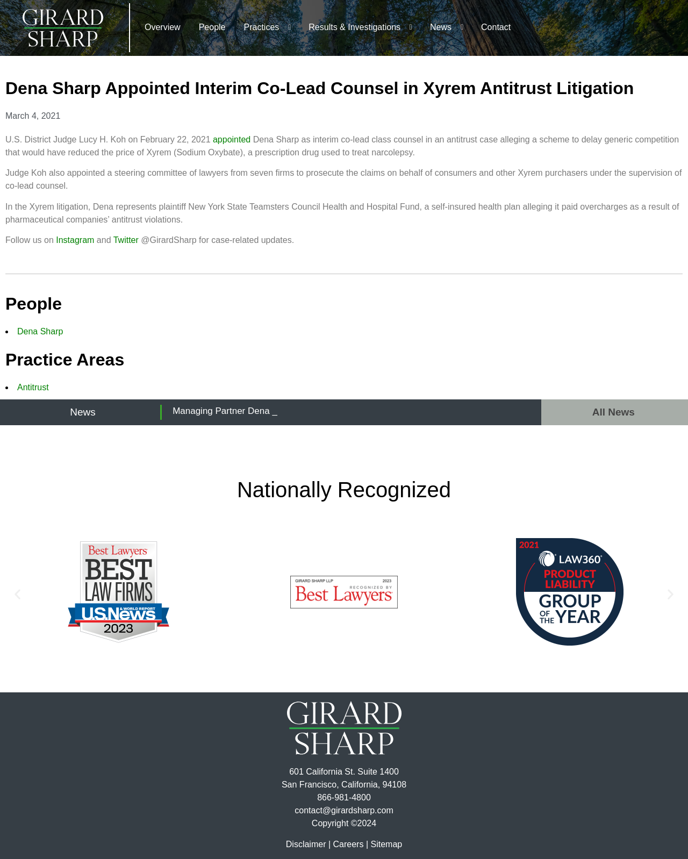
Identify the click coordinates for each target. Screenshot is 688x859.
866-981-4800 (344, 797)
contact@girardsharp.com (344, 810)
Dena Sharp (40, 331)
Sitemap (386, 844)
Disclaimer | (308, 844)
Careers (348, 844)
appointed (231, 139)
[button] (17, 593)
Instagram (75, 240)
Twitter (126, 240)
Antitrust (33, 387)
